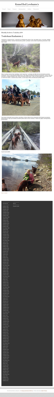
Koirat (9, 9)
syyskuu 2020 (5, 266)
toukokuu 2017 (6, 304)
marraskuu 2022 (6, 240)
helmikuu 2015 (6, 338)
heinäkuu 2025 (6, 209)
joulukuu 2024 (5, 215)
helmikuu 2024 (6, 224)
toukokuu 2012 (6, 379)
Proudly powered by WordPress (27, 390)
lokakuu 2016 (5, 313)
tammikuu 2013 (6, 371)
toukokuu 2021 (6, 259)
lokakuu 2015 (5, 327)
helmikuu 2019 (6, 284)
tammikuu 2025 (6, 214)
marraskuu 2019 (6, 276)
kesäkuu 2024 (5, 220)
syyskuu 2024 (5, 218)
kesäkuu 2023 (5, 232)
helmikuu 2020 (6, 273)
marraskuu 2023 (6, 228)
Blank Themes (44, 390)
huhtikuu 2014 (5, 354)
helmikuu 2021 (6, 262)
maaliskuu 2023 (6, 235)
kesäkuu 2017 (5, 302)
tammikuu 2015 (6, 340)
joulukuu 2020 (5, 263)
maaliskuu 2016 (6, 321)
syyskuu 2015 (5, 329)
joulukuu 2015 (5, 324)
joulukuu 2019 (5, 274)
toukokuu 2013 (6, 368)
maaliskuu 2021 (6, 260)
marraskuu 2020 (6, 265)
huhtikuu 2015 (5, 335)
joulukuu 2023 (5, 226)
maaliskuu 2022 (6, 248)
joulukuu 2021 (5, 251)
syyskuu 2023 (5, 229)
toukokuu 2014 (6, 352)
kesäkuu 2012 (5, 377)
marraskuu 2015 (6, 326)
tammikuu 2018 (6, 293)
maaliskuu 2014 (6, 355)
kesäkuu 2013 (5, 366)
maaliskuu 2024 (6, 223)
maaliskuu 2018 (6, 291)
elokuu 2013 (5, 363)
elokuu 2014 (5, 347)
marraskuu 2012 (6, 374)
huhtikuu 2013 (5, 369)
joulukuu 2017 (5, 295)
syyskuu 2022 (5, 242)
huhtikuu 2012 (5, 380)
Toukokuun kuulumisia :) (12, 36)
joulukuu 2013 (5, 358)
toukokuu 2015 (6, 333)
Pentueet (15, 9)
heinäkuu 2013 (6, 365)
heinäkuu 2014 (6, 349)
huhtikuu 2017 (5, 305)
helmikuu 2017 (6, 309)
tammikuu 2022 (6, 249)
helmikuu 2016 (6, 323)
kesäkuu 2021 (5, 257)
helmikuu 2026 (6, 207)
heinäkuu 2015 (6, 330)
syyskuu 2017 (5, 299)
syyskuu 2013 (5, 361)
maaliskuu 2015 (6, 337)
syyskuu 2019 (5, 277)
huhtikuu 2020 (5, 271)
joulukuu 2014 (5, 341)
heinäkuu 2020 (6, 268)
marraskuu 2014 (6, 343)
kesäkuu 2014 (5, 351)
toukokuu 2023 (6, 234)
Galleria (29, 9)
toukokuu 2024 (6, 221)
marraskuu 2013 (6, 360)
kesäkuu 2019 (5, 280)
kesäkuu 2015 (5, 332)
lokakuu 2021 (5, 252)
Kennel (4, 9)
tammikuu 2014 (6, 357)
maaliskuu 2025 (6, 212)
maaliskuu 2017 (6, 307)
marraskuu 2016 (6, 312)
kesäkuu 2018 (5, 288)
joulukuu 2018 (5, 285)
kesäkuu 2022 (5, 245)
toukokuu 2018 (6, 290)
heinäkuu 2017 (6, 301)
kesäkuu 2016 (5, 318)
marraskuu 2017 (6, 296)
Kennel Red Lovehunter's (27, 4)
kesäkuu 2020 (5, 270)
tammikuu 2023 (6, 237)
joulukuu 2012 (5, 372)
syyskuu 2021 (5, 254)
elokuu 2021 (5, 256)
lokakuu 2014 (5, 344)
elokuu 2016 (5, 315)
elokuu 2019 (5, 279)
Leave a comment (4, 192)
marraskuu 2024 (6, 217)
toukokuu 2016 (6, 319)
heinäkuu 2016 (6, 316)
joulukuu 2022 (5, 238)
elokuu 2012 (5, 375)
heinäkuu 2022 (6, 243)
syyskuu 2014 (5, 346)
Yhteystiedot (36, 9)
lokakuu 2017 (5, 298)
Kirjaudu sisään (16, 206)
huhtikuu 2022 (5, 246)
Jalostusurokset (22, 9)
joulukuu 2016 (5, 310)
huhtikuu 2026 (5, 206)
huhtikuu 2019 (5, 282)
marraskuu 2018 (6, 287)
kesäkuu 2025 (5, 210)
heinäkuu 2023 (6, 231)
